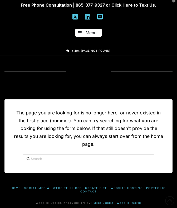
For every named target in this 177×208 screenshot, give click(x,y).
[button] (88, 33)
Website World (129, 202)
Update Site (96, 188)
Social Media (37, 188)
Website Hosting (127, 188)
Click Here (122, 5)
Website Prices (67, 188)
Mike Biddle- (104, 202)
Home (16, 188)
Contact (88, 191)
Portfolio (156, 188)
